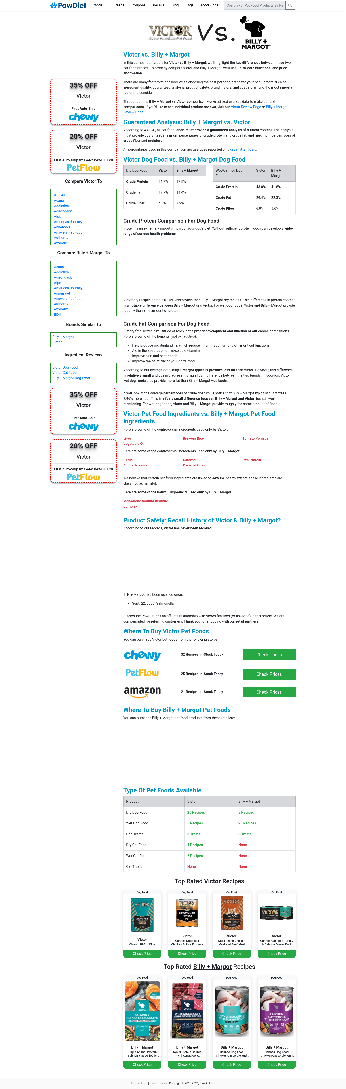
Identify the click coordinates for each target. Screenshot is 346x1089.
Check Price (142, 954)
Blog (175, 5)
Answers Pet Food (68, 232)
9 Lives (59, 195)
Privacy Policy (158, 1083)
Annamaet (62, 227)
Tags (190, 5)
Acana (59, 200)
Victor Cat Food (64, 373)
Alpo (57, 216)
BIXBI (58, 314)
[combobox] (255, 5)
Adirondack (63, 211)
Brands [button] (97, 5)
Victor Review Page (246, 107)
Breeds (118, 5)
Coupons (138, 5)
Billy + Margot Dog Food (71, 378)
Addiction (61, 206)
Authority (61, 238)
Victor (57, 342)
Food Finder (210, 5)
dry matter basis (243, 149)
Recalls (158, 5)
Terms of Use (139, 1083)
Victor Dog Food (65, 367)
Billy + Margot (63, 337)
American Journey (68, 222)
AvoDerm (61, 243)
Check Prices (269, 654)
